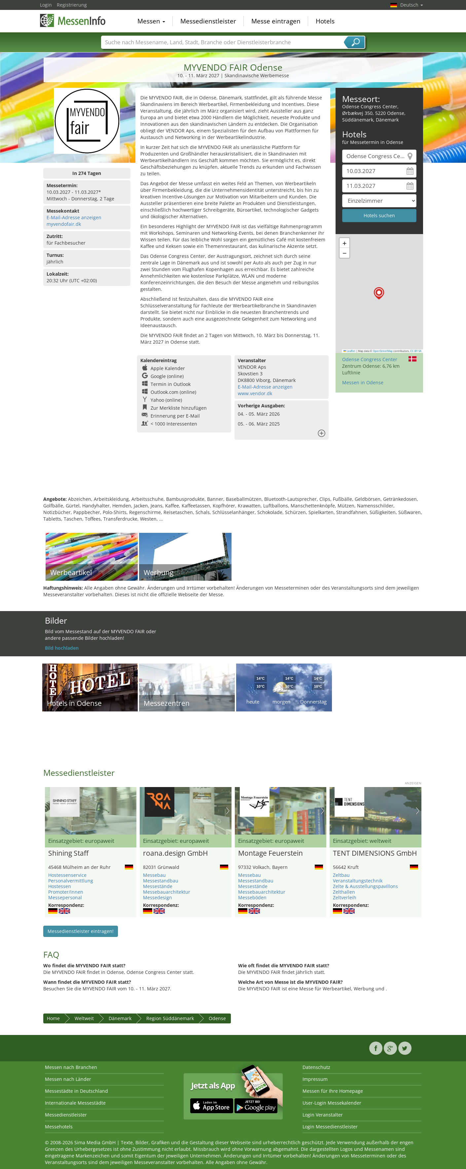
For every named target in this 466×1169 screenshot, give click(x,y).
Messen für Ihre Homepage (333, 1091)
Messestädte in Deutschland (76, 1091)
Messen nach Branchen (71, 1067)
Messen (151, 21)
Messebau (154, 875)
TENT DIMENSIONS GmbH (375, 853)
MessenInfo (73, 20)
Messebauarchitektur (166, 892)
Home (53, 1018)
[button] (379, 293)
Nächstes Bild (228, 811)
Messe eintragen (276, 21)
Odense (217, 1018)
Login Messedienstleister (330, 1126)
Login (46, 5)
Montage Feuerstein (270, 853)
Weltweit (84, 1018)
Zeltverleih (344, 897)
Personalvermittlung (70, 880)
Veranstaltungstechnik (357, 880)
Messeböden (252, 897)
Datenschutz (316, 1067)
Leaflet (349, 351)
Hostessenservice (67, 875)
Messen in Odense (362, 382)
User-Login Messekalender (332, 1103)
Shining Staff (68, 853)
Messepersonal (65, 897)
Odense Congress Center (369, 359)
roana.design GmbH (175, 853)
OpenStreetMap (383, 351)
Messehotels (59, 1126)
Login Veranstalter (323, 1115)
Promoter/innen (65, 892)
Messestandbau (160, 880)
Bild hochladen (62, 648)
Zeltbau (341, 875)
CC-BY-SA (415, 351)
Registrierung (72, 5)
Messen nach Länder (68, 1079)
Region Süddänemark (170, 1018)
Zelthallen (344, 892)
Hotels (325, 21)
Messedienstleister (208, 21)
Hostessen (59, 886)
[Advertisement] (233, 474)
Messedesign (157, 897)
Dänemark (120, 1018)
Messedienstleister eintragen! (81, 931)
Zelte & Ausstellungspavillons (365, 886)
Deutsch (411, 5)
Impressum (315, 1079)
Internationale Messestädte (75, 1103)
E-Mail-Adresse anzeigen (74, 217)
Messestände (157, 886)
